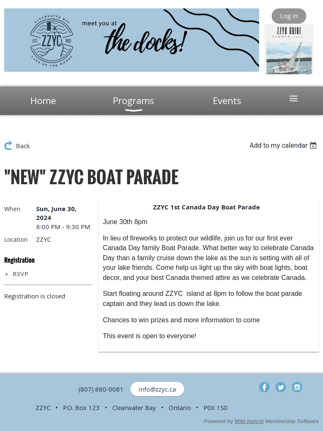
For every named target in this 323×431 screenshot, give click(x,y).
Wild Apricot (249, 421)
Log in (289, 15)
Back (23, 145)
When (12, 209)
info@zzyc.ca (157, 389)
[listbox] (284, 145)
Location (16, 239)
